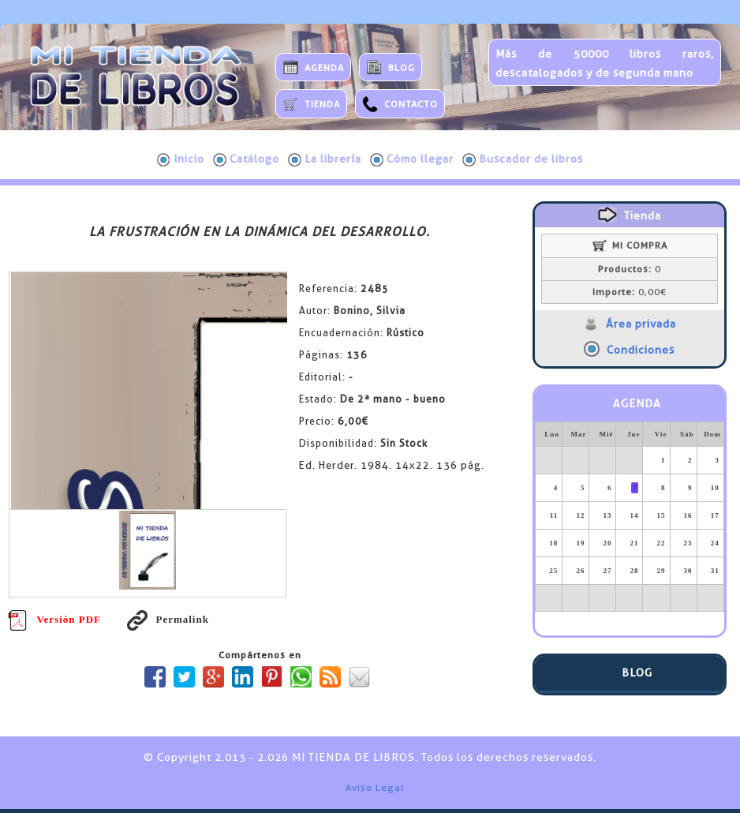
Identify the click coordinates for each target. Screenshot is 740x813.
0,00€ (629, 292)
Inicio (180, 159)
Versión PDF (54, 619)
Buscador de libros (522, 159)
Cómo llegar (412, 159)
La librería (324, 159)
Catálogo (246, 159)
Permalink (168, 619)
